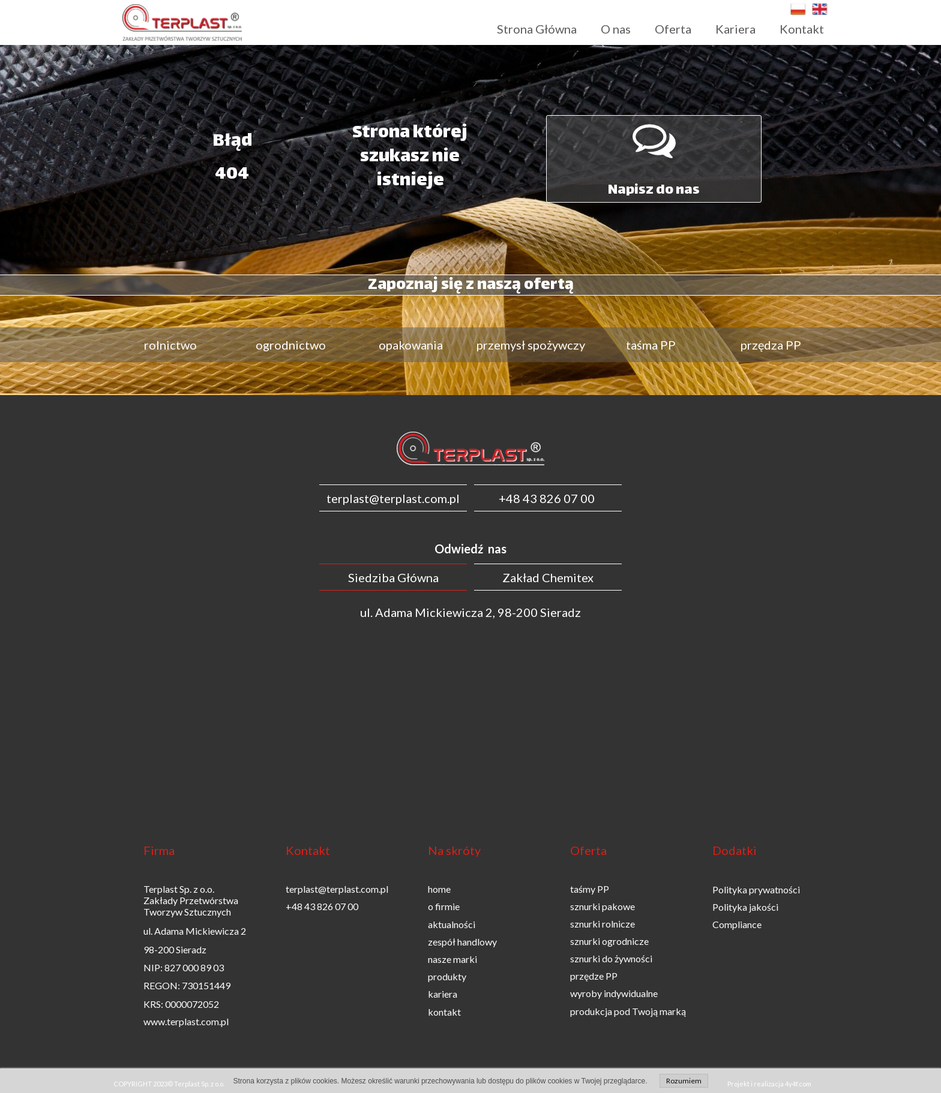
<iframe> (470, 724)
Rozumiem (684, 1080)
